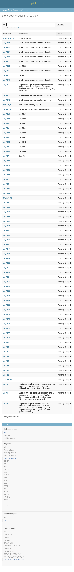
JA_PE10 (6, 338)
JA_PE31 (6, 52)
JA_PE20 (6, 310)
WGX (5, 464)
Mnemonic (7, 34)
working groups (9, 438)
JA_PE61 (6, 147)
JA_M (5, 393)
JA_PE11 (6, 333)
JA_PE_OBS (8, 109)
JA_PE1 (6, 156)
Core (10, 10)
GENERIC (7, 461)
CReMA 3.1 (8, 537)
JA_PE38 (6, 263)
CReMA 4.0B (8, 543)
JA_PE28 (6, 291)
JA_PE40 (6, 254)
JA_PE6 (6, 356)
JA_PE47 (6, 221)
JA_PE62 (6, 142)
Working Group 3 (10, 455)
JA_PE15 (6, 95)
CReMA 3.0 (8, 535)
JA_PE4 (6, 366)
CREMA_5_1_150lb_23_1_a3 (14, 557)
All (5, 433)
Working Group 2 (10, 453)
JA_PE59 (6, 161)
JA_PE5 (6, 361)
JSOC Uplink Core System (37, 3)
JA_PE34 (6, 277)
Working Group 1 (10, 450)
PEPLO (6, 475)
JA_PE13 (6, 100)
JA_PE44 (6, 235)
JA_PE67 (6, 123)
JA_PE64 (6, 128)
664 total (17, 28)
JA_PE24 (6, 300)
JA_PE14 (6, 324)
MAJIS (6, 469)
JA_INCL (6, 404)
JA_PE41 (6, 249)
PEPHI (6, 505)
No (5, 523)
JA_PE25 (6, 66)
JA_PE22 (6, 305)
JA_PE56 (6, 175)
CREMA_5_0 (8, 548)
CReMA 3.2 (8, 540)
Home (4, 10)
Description (23, 34)
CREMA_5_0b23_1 (10, 551)
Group (60, 34)
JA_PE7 (6, 352)
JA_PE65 (6, 137)
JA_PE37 (6, 268)
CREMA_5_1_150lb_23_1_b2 (14, 560)
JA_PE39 (6, 258)
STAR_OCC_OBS (9, 38)
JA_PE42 (6, 244)
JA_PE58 (6, 165)
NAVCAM (7, 497)
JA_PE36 (6, 272)
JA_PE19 (6, 80)
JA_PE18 (6, 314)
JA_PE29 (6, 57)
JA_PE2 (6, 375)
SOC (5, 503)
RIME (6, 478)
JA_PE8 (6, 347)
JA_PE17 (6, 85)
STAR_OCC (7, 198)
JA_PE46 (6, 226)
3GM (5, 489)
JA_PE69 (6, 114)
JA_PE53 (6, 189)
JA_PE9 (6, 342)
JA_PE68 (6, 119)
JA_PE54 (6, 184)
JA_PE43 (6, 240)
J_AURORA (7, 380)
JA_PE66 (6, 133)
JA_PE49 (6, 212)
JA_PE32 (6, 282)
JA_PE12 (6, 328)
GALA (6, 491)
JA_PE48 (6, 217)
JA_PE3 (6, 370)
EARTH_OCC (8, 105)
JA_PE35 (6, 43)
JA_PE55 (6, 179)
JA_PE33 (6, 47)
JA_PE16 (6, 319)
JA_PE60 (6, 151)
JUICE (6, 500)
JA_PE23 (6, 71)
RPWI (6, 486)
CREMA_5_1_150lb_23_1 (12, 554)
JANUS (6, 467)
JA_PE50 (6, 207)
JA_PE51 (6, 203)
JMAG (6, 483)
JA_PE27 (6, 61)
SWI (5, 480)
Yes (5, 520)
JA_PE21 (6, 75)
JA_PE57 (6, 170)
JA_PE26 (6, 296)
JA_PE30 (6, 286)
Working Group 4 (10, 458)
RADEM (6, 494)
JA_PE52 (6, 193)
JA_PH (5, 384)
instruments (8, 435)
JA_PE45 (6, 230)
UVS (5, 472)
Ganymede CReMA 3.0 (12, 546)
